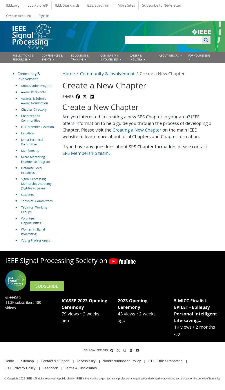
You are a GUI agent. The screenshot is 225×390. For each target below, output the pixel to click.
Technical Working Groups (34, 209)
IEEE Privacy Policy (20, 368)
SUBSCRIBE (46, 286)
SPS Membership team (85, 153)
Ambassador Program (36, 86)
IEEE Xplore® (37, 5)
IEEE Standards (67, 5)
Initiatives (28, 133)
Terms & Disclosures (81, 368)
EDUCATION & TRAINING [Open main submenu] (80, 57)
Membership (30, 150)
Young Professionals (35, 240)
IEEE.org (12, 5)
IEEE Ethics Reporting (165, 361)
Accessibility (86, 361)
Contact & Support (55, 361)
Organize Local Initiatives (31, 170)
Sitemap (27, 361)
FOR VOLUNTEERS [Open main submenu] (199, 55)
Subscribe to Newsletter (161, 5)
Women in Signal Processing (33, 231)
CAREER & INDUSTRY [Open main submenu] (136, 57)
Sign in (43, 15)
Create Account (18, 15)
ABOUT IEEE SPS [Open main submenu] (169, 55)
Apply (206, 40)
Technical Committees (37, 201)
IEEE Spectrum (98, 5)
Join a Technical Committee (32, 141)
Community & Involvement (107, 74)
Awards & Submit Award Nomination (34, 100)
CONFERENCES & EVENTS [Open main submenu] (52, 57)
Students (27, 194)
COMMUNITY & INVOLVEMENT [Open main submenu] (109, 57)
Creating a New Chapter (136, 130)
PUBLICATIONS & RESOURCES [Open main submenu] (23, 57)
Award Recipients (33, 92)
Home (68, 74)
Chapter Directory (34, 109)
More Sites (126, 5)
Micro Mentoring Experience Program (35, 159)
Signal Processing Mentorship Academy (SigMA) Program (36, 183)
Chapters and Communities (30, 118)
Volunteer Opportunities (31, 220)
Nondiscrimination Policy (121, 361)
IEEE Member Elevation (37, 127)
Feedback (50, 368)
